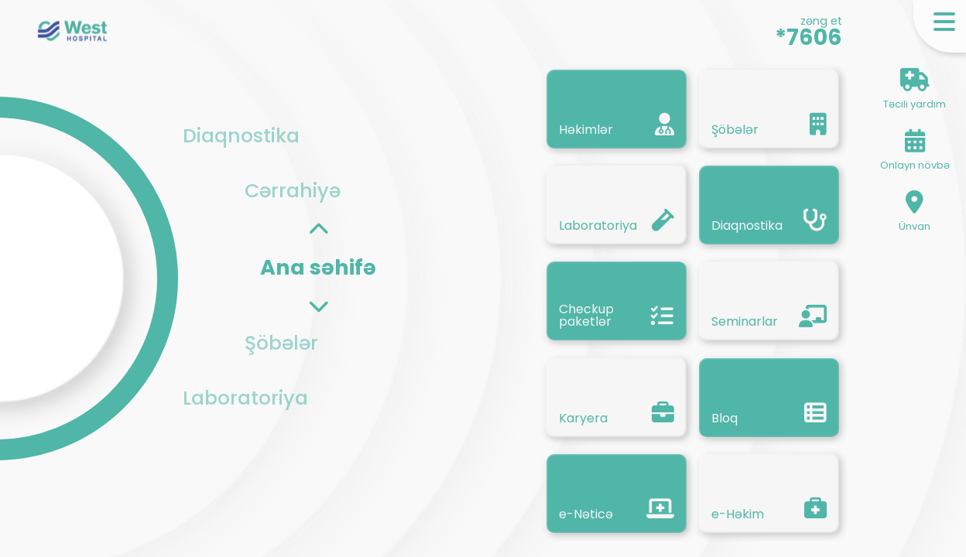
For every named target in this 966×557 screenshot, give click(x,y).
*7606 (808, 37)
